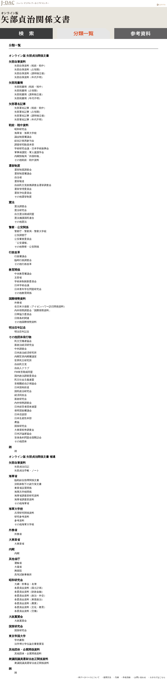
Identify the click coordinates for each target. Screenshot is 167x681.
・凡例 (116, 677)
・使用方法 (106, 677)
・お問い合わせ (139, 677)
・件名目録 (125, 677)
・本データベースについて (87, 677)
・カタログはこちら (156, 677)
